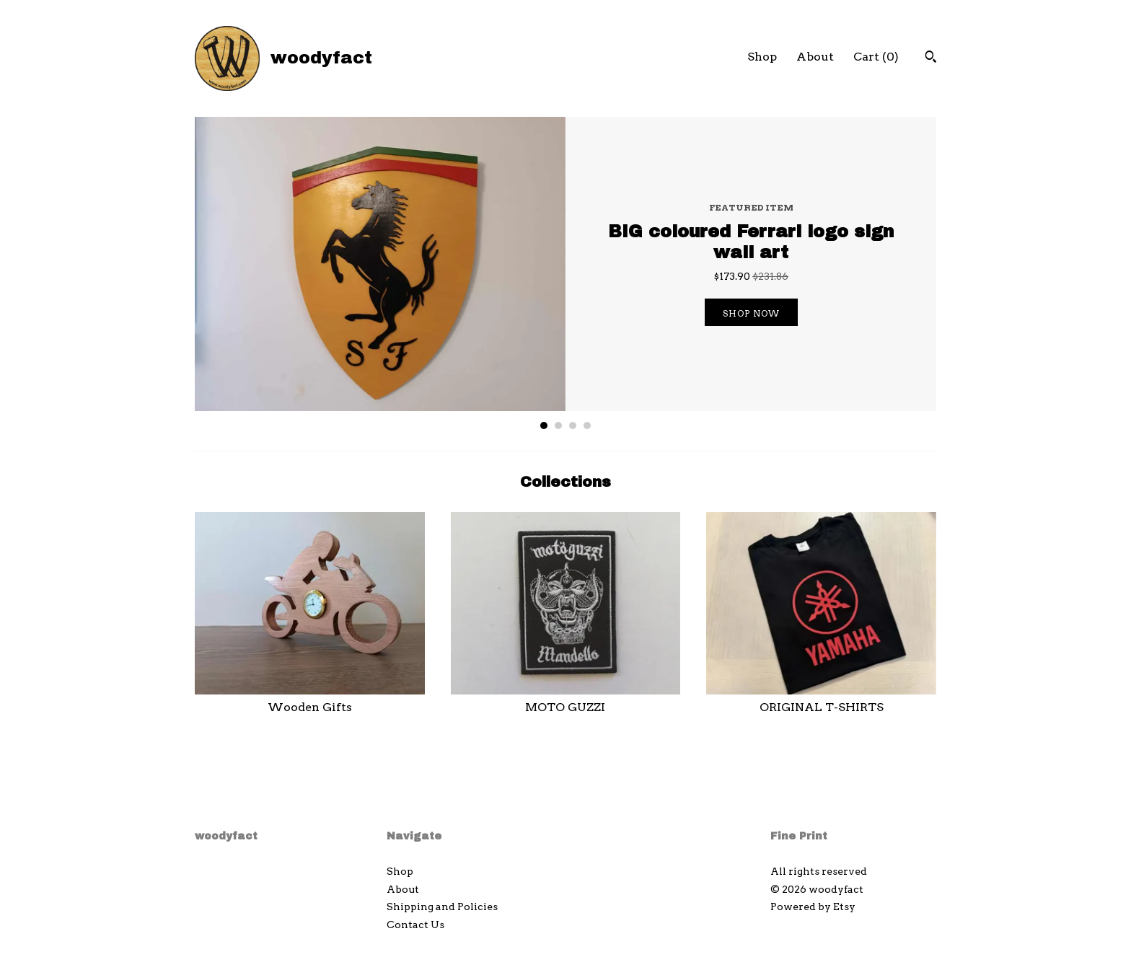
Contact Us (415, 924)
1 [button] (543, 425)
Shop (762, 56)
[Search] (930, 58)
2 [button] (558, 425)
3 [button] (572, 425)
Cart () (876, 56)
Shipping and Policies (442, 906)
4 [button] (587, 425)
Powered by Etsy (812, 906)
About (815, 56)
